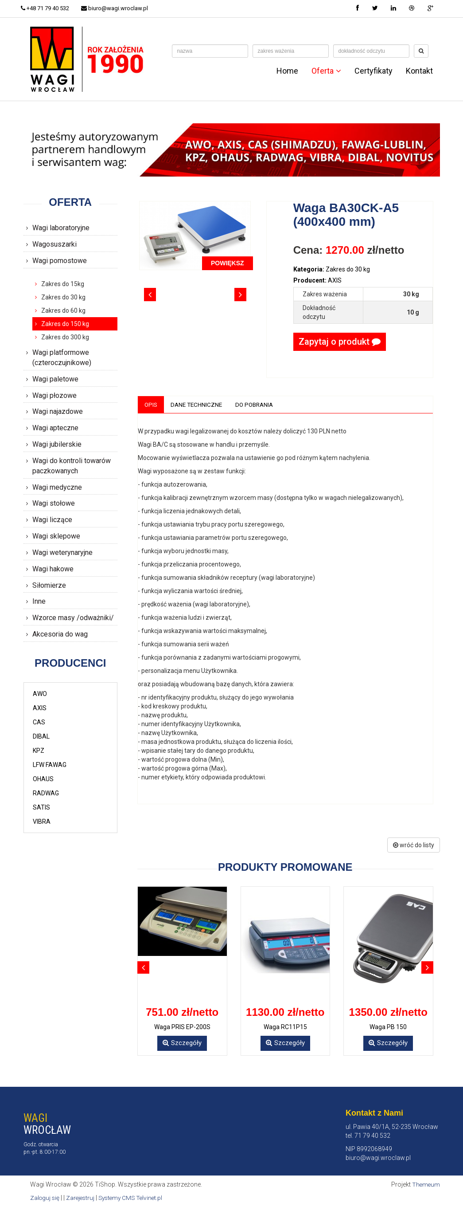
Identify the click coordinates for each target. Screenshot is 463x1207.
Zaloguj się (45, 1198)
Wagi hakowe (53, 569)
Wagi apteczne (55, 428)
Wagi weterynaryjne (62, 552)
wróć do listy (413, 845)
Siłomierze (49, 585)
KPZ (38, 750)
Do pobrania (258, 404)
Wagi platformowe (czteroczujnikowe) (61, 357)
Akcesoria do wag (60, 634)
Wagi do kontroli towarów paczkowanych (71, 465)
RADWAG (46, 793)
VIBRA (42, 821)
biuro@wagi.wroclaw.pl (119, 8)
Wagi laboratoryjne (60, 228)
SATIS (41, 807)
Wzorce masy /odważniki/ (73, 617)
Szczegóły (182, 1043)
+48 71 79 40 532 (47, 8)
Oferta (326, 71)
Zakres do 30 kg (63, 297)
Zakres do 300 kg (65, 337)
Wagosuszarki (54, 244)
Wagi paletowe (55, 379)
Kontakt (419, 71)
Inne (39, 601)
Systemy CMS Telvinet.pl (134, 1198)
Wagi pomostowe (59, 260)
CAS (39, 722)
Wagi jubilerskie (57, 444)
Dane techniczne (198, 404)
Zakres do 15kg (62, 283)
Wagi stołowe (53, 503)
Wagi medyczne (57, 487)
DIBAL (41, 736)
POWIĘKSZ (227, 263)
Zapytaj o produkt (340, 341)
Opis (151, 404)
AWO (40, 693)
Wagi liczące (52, 519)
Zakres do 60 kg (63, 310)
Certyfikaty (373, 71)
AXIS (40, 708)
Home (287, 71)
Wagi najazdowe (57, 411)
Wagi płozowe (54, 395)
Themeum (425, 1184)
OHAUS (43, 778)
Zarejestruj (82, 1198)
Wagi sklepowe (56, 536)
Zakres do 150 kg (65, 323)
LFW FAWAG (49, 764)
